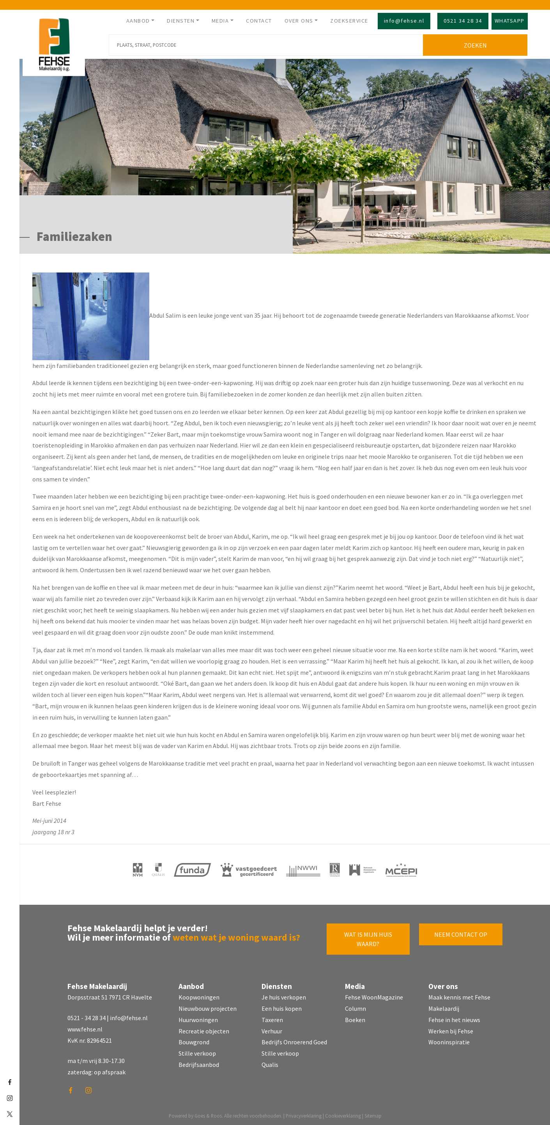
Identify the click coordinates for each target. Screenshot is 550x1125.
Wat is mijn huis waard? (368, 937)
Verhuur (272, 1029)
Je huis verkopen (284, 996)
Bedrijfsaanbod (199, 1063)
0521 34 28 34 (463, 20)
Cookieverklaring (343, 1114)
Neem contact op (460, 933)
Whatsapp (510, 20)
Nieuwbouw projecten (208, 1007)
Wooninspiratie (449, 1041)
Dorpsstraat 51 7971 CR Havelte (109, 996)
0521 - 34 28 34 (86, 1016)
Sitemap (373, 1114)
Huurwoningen (198, 1018)
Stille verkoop (197, 1052)
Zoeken (476, 44)
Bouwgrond (194, 1041)
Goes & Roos (208, 1114)
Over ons (299, 20)
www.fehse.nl (85, 1027)
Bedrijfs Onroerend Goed (294, 1041)
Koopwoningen (199, 996)
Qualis (270, 1063)
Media (220, 20)
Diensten (181, 20)
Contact (259, 20)
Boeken (355, 1018)
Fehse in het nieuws (454, 1018)
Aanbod (138, 20)
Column (355, 1007)
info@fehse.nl (404, 20)
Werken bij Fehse (450, 1029)
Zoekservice (349, 20)
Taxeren (272, 1018)
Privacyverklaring (304, 1114)
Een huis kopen (282, 1007)
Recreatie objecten (204, 1029)
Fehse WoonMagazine (374, 996)
